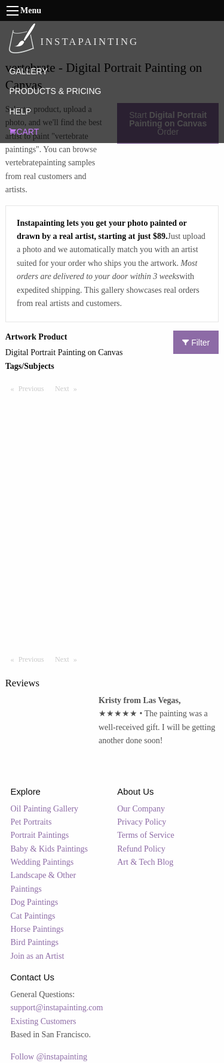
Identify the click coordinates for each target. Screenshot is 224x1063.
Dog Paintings (35, 902)
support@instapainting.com (57, 1007)
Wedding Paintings (42, 862)
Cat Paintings (33, 915)
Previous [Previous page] (34, 388)
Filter (196, 342)
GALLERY (28, 71)
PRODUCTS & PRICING (55, 91)
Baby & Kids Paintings (49, 848)
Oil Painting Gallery (45, 808)
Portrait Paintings (40, 835)
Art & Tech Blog (145, 862)
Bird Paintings (35, 942)
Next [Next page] (68, 388)
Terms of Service (145, 835)
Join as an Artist (38, 956)
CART (24, 132)
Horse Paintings (37, 929)
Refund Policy (141, 848)
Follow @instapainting (49, 1056)
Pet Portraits (31, 821)
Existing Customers (43, 1021)
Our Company (141, 808)
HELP (20, 111)
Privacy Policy (141, 821)
